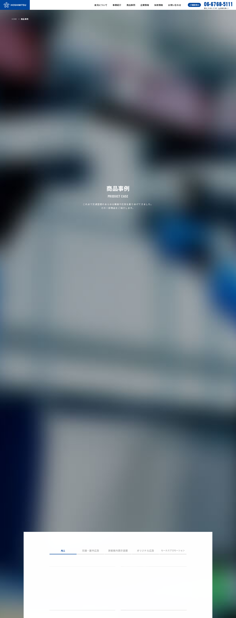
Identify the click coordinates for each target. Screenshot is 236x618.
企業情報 (144, 4)
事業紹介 (117, 4)
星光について (100, 4)
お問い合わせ (174, 4)
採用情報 (158, 4)
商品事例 (131, 4)
